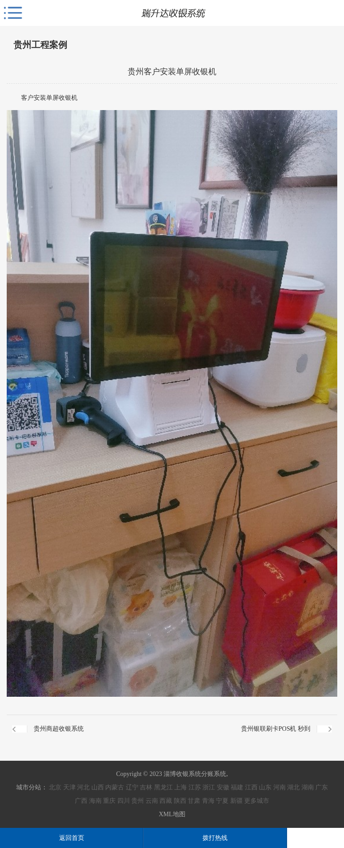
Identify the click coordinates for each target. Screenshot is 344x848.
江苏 (195, 787)
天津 (69, 787)
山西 (97, 787)
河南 (279, 787)
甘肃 (194, 800)
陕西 (180, 800)
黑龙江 (163, 787)
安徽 (223, 787)
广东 (321, 787)
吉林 (146, 787)
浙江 (208, 787)
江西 (251, 787)
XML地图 (172, 814)
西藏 (165, 800)
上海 (180, 787)
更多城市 (256, 800)
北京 (55, 787)
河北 (83, 787)
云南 (152, 800)
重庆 (109, 800)
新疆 (236, 800)
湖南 (307, 787)
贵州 (137, 800)
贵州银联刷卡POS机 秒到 (275, 728)
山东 (265, 787)
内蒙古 (114, 787)
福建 (237, 787)
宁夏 (222, 800)
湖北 (293, 787)
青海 (208, 800)
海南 (95, 800)
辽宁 (132, 787)
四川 (123, 800)
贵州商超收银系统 (59, 728)
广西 (81, 800)
